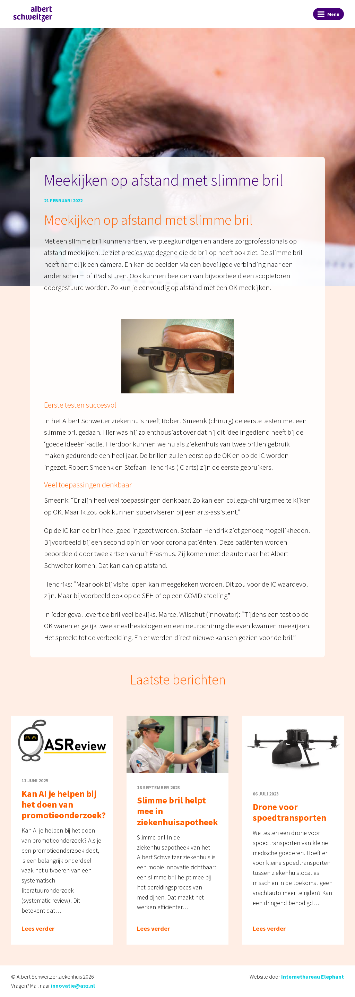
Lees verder (37, 928)
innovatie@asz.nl (73, 985)
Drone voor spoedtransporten (289, 812)
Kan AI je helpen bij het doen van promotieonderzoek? (63, 804)
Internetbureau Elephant (312, 976)
